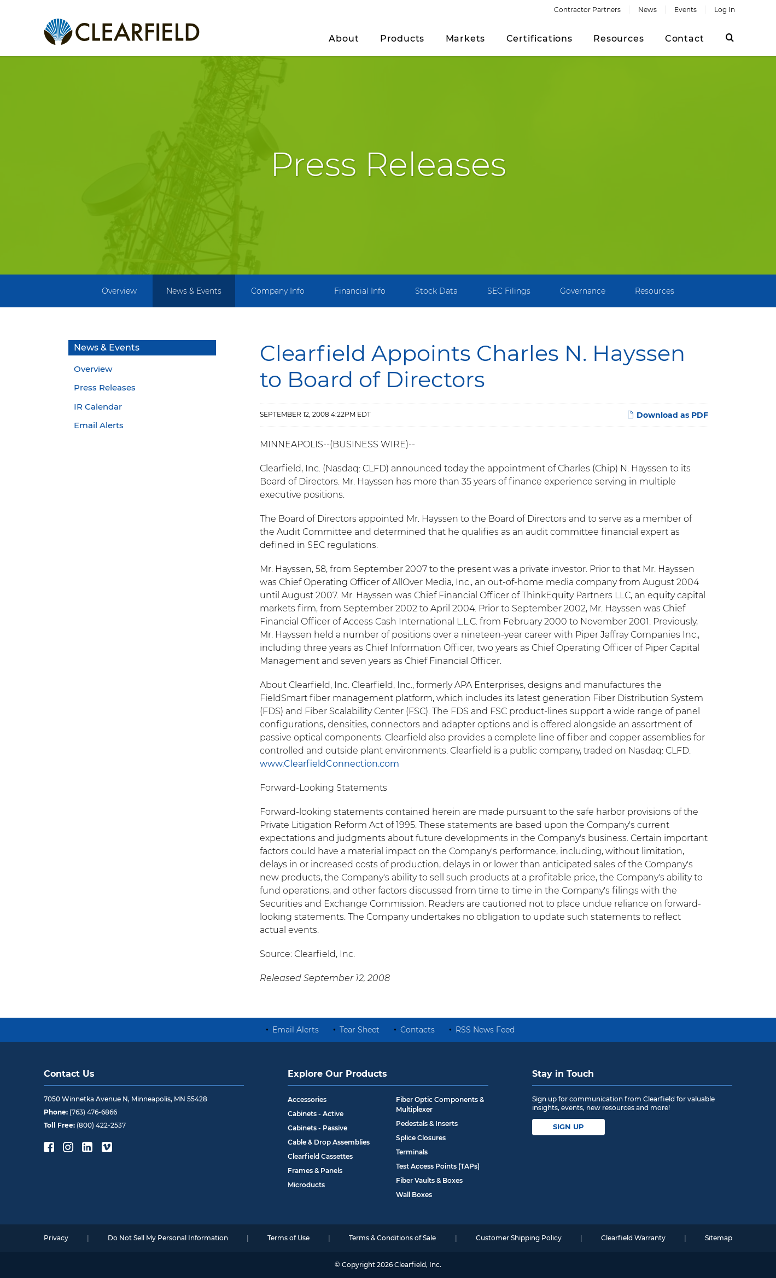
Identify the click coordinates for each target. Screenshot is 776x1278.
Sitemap (718, 1238)
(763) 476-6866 (93, 1112)
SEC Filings (508, 291)
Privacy (56, 1238)
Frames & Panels (315, 1170)
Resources (654, 291)
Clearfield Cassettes (320, 1156)
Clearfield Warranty (633, 1238)
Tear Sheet (360, 1030)
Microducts (306, 1185)
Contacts (417, 1030)
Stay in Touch (563, 1074)
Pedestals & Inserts (427, 1123)
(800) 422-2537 (101, 1125)
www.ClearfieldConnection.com (329, 763)
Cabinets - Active (315, 1114)
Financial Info (360, 291)
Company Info (278, 291)
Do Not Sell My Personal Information (168, 1238)
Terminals (412, 1152)
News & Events (193, 291)
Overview (119, 291)
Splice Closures (421, 1138)
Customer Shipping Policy (519, 1238)
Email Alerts (99, 425)
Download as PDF (667, 415)
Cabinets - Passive (317, 1128)
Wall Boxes (414, 1195)
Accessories (307, 1099)
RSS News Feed (485, 1030)
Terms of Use (288, 1238)
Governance (582, 291)
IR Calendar (98, 406)
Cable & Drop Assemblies (329, 1142)
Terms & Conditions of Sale (392, 1238)
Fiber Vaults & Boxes (429, 1180)
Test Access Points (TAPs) (438, 1166)
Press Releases (105, 387)
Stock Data (436, 291)
